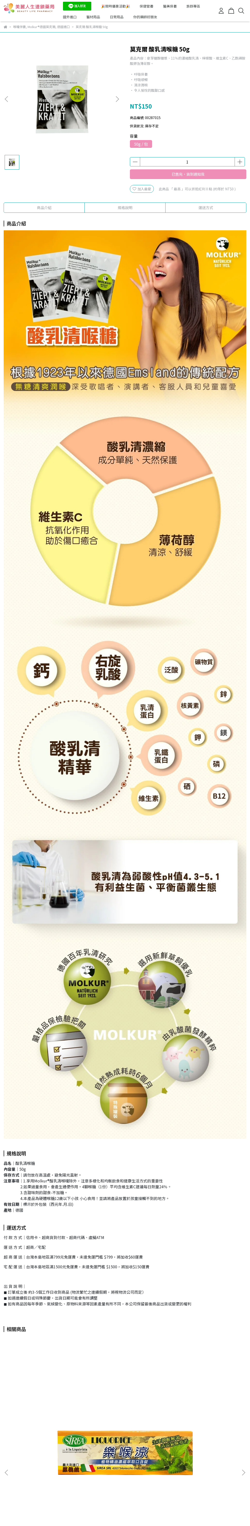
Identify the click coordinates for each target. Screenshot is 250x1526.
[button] (117, 99)
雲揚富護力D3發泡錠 (187, 1413)
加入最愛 (142, 188)
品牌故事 (10, 1467)
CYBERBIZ (116, 1513)
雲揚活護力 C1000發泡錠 (113, 1413)
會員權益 (108, 1467)
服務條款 (88, 1467)
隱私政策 (69, 1467)
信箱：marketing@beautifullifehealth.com (38, 1490)
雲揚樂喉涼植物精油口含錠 (36, 1413)
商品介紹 (44, 207)
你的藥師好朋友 (145, 16)
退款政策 (49, 1467)
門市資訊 (30, 1467)
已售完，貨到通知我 (188, 174)
